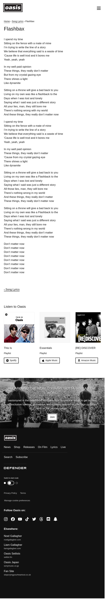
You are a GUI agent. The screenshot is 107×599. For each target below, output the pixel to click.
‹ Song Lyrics (11, 289)
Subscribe (22, 457)
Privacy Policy (10, 493)
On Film (42, 447)
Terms (23, 493)
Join (52, 417)
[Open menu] (98, 8)
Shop (17, 447)
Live (63, 447)
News (7, 447)
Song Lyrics (17, 21)
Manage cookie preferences (17, 500)
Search (8, 457)
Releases (29, 447)
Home (7, 21)
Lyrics (54, 447)
